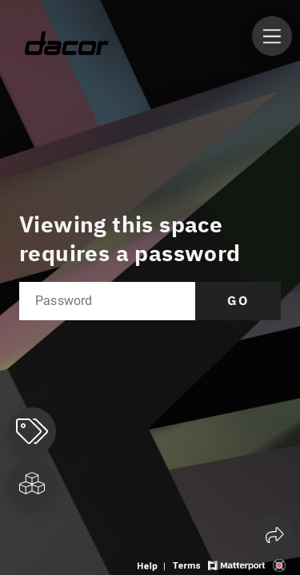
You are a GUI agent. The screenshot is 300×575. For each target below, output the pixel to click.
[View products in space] (272, 36)
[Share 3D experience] (274, 535)
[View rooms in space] (32, 483)
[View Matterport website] (236, 564)
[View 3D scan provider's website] (279, 564)
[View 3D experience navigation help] (153, 564)
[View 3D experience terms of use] (188, 564)
